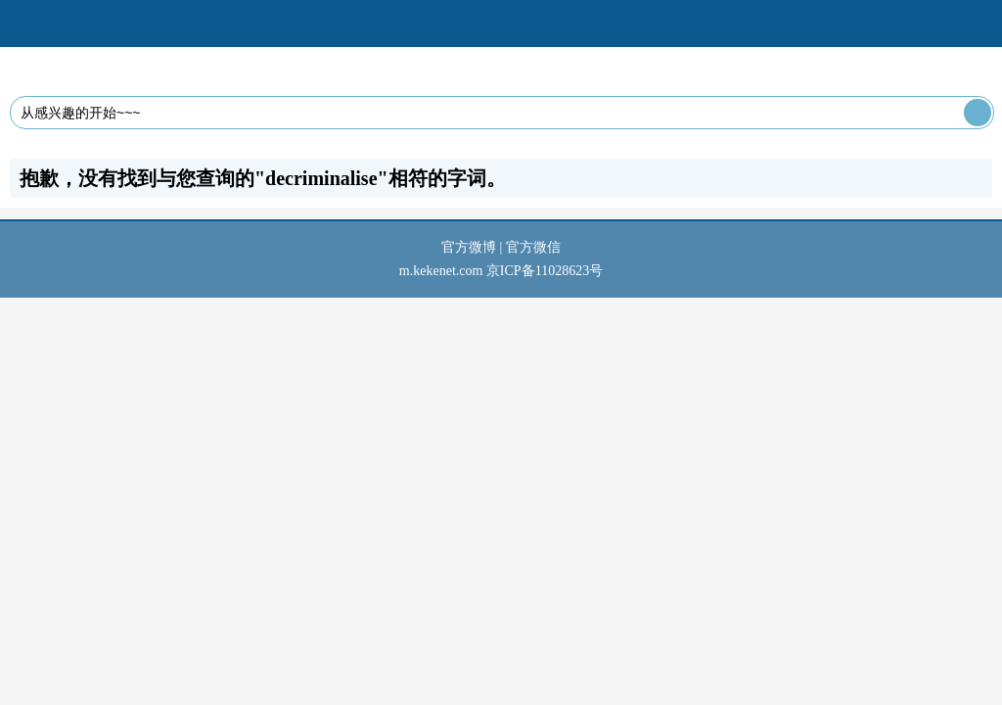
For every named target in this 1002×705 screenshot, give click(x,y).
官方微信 (533, 247)
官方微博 (468, 247)
